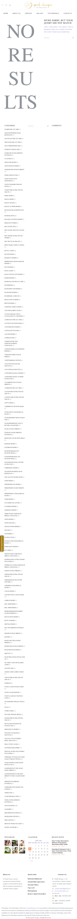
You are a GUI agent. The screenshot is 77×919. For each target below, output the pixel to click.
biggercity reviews (11, 258)
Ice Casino (8, 550)
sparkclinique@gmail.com (62, 888)
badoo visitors (10, 203)
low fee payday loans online (14, 595)
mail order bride (10, 604)
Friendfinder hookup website (14, 488)
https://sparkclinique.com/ (31, 908)
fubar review (9, 499)
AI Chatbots (9, 159)
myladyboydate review (12, 650)
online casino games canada (14, 672)
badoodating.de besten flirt (14, 210)
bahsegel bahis (9, 216)
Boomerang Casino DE (12, 296)
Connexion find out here (13, 388)
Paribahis (8, 683)
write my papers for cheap (13, 824)
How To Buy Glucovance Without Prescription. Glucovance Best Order (60, 842)
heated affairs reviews (12, 526)
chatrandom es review (12, 327)
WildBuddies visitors (11, 816)
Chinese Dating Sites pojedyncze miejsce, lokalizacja (11, 343)
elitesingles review (11, 447)
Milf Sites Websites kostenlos (14, 628)
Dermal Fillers (33, 885)
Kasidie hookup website (12, 571)
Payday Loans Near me (12, 692)
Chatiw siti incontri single (13, 323)
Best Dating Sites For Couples (14, 230)
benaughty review (11, 223)
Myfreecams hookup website (14, 646)
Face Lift (31, 888)
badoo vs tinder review (12, 206)
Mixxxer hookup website (12, 633)
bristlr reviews (9, 303)
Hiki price (7, 530)
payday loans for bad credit (14, 687)
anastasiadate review (12, 166)
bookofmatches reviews (13, 289)
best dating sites (10, 226)
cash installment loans (13, 310)
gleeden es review (10, 510)
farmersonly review (11, 468)
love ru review (9, 591)
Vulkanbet (8, 809)
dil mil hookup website (12, 429)
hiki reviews (8, 534)
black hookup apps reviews (14, 274)
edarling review (10, 444)
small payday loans (11, 744)
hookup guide (9, 537)
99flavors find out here (13, 142)
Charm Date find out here (13, 320)
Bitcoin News (9, 267)
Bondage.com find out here (14, 281)
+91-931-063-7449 (60, 891)
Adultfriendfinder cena (13, 146)
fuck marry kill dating (12, 503)
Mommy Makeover (35, 879)
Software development (12, 748)
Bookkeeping (9, 285)
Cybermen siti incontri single (14, 406)
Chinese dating (9, 338)
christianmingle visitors (13, 360)
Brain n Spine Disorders (37, 894)
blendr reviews (9, 278)
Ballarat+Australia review (13, 219)
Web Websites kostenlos (12, 813)
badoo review (9, 199)
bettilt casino (9, 250)
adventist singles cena (12, 149)
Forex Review (9, 481)
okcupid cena (9, 668)
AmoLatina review (10, 162)
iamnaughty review (11, 546)
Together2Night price (12, 796)
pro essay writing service (13, 714)
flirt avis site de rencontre (13, 477)
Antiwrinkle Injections (36, 882)
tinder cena (8, 793)
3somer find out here (12, 129)
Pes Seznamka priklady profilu (15, 701)
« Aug (31, 860)
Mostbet (7, 637)
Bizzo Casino (9, 271)
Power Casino (9, 711)
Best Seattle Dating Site (12, 241)
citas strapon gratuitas (13, 369)
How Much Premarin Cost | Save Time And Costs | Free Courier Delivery (61, 851)
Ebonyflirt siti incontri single (15, 438)
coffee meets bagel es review (14, 373)
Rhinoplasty (32, 891)
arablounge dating (11, 175)
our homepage (63, 32)
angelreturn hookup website (14, 169)
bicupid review (9, 254)
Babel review (9, 195)
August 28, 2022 (58, 846)
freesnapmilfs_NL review (12, 484)
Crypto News (9, 403)
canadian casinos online (13, 307)
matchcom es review (11, 617)
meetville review (10, 624)
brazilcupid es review (12, 299)
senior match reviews (12, 729)
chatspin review (10, 334)
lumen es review (10, 600)
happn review (9, 519)
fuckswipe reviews (10, 506)
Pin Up (7, 707)
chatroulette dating (12, 330)
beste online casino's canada (14, 245)
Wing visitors (9, 820)
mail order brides (10, 607)
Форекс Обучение (11, 827)
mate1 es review (10, 620)
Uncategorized (10, 805)
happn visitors (9, 523)
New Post (8, 653)
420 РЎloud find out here (13, 138)
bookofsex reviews (11, 292)
